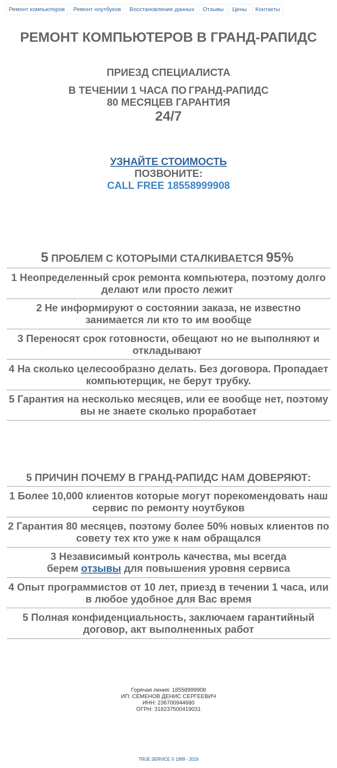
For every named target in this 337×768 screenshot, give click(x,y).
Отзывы (213, 9)
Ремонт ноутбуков (97, 9)
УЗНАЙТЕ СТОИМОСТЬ (168, 161)
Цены (239, 9)
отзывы (101, 568)
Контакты (267, 9)
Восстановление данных (161, 9)
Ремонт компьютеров (37, 9)
